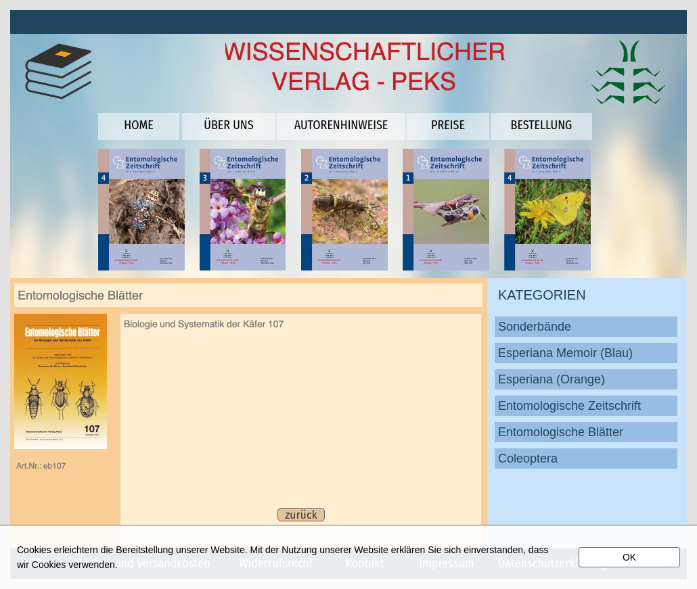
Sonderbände (534, 326)
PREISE (448, 125)
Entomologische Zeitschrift (569, 406)
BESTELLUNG (541, 125)
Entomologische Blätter (560, 432)
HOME (138, 125)
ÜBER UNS (228, 125)
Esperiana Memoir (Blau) (565, 353)
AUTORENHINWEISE (341, 125)
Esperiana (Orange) (551, 379)
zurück (301, 515)
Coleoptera (528, 458)
